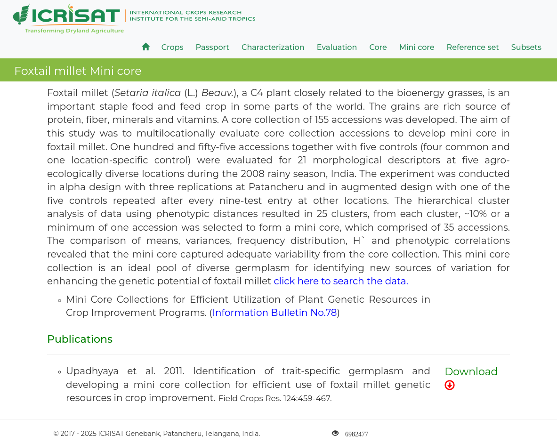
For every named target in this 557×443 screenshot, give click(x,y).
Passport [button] (212, 47)
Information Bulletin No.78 (274, 312)
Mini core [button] (417, 47)
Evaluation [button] (337, 47)
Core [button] (378, 47)
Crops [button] (172, 47)
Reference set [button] (473, 47)
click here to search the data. (341, 281)
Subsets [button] (526, 47)
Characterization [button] (273, 47)
